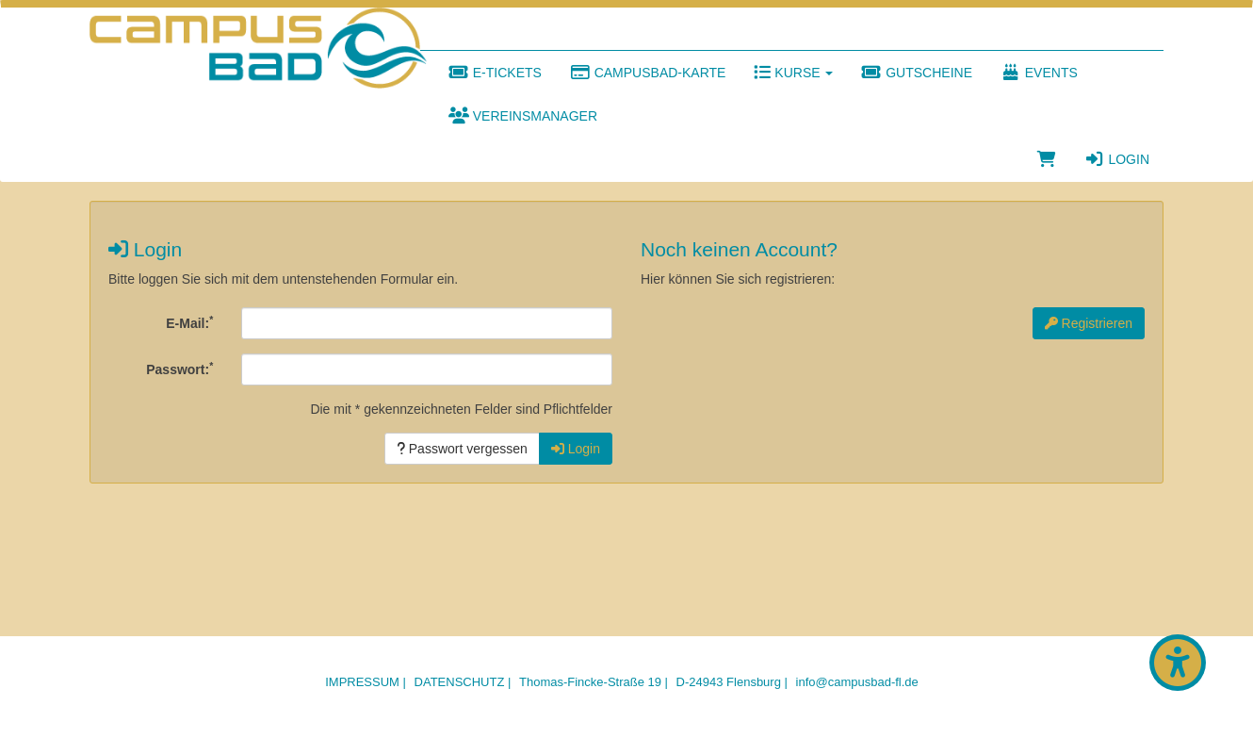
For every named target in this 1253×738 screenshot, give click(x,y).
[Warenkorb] (1046, 159)
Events (1039, 72)
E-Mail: (189, 322)
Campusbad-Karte (648, 72)
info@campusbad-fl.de (857, 682)
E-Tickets (495, 72)
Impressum (362, 682)
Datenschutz (460, 682)
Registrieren (1088, 323)
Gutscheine (916, 72)
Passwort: (179, 368)
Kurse (793, 72)
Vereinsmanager (522, 115)
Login (1116, 159)
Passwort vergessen (462, 448)
